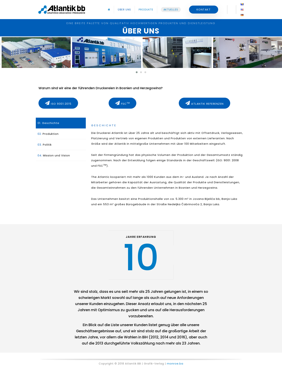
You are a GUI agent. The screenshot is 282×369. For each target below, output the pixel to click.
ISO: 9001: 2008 (228, 160)
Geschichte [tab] (48, 123)
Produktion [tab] (48, 134)
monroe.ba (175, 363)
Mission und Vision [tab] (54, 155)
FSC (102, 166)
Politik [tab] (45, 144)
